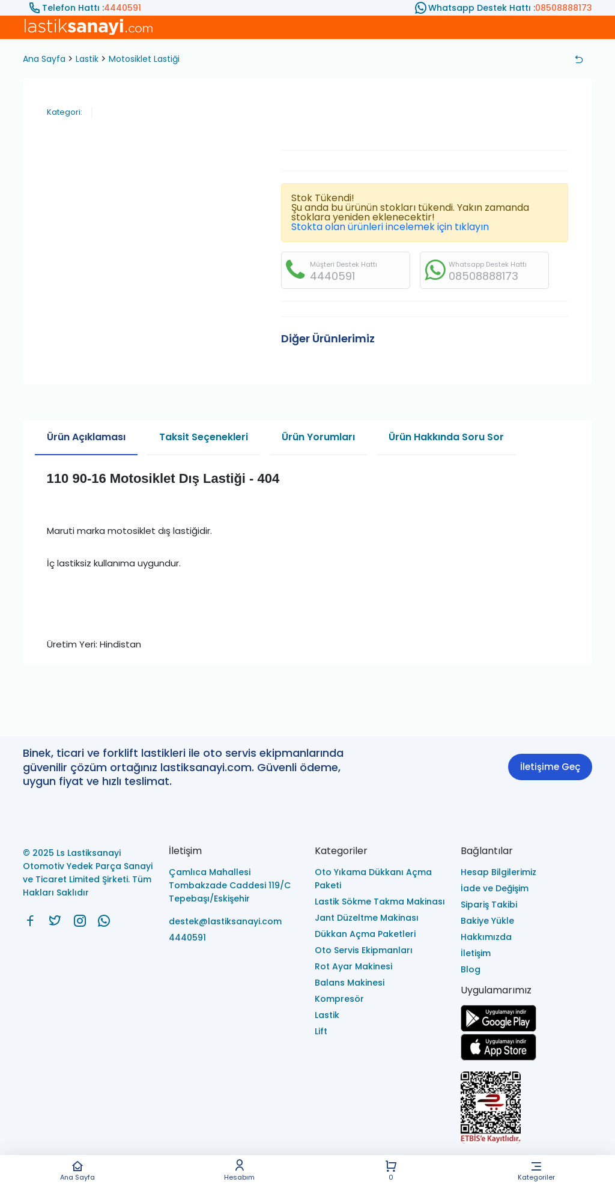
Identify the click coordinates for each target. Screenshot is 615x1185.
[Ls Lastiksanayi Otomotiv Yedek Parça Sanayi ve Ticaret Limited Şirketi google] (498, 1028)
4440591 (122, 8)
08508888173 (563, 8)
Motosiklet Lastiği (144, 59)
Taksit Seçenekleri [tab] (203, 437)
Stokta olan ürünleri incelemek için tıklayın (390, 227)
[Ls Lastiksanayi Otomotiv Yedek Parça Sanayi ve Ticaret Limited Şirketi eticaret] (526, 1108)
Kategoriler (536, 1170)
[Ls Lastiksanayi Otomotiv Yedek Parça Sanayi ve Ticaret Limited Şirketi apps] (498, 1057)
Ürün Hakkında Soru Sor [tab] (446, 437)
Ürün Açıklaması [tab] (86, 437)
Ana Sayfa (77, 1170)
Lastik (87, 59)
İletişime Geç (550, 766)
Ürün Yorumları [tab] (318, 437)
